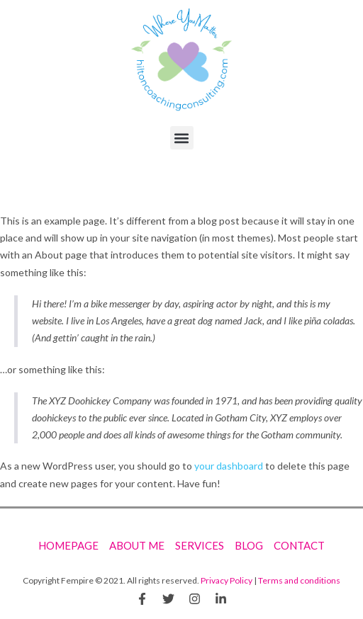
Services (199, 545)
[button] (182, 137)
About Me (136, 545)
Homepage (68, 545)
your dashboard (228, 466)
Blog (249, 545)
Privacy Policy (226, 580)
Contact (299, 545)
